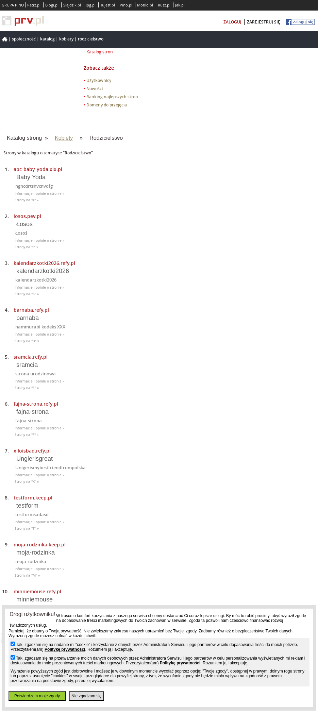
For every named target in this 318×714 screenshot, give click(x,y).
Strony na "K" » (27, 294)
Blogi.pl (51, 4)
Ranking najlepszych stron (112, 97)
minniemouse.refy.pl (37, 591)
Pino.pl (126, 4)
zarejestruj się (263, 22)
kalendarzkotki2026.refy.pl (44, 263)
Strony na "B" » (27, 341)
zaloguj (232, 22)
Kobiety (66, 39)
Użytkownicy (98, 80)
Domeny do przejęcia (106, 105)
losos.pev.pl (27, 216)
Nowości (94, 88)
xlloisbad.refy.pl (32, 450)
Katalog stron (99, 52)
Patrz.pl (33, 4)
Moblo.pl (145, 4)
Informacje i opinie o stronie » (40, 193)
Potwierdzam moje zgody (37, 696)
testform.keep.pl (33, 497)
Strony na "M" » (27, 575)
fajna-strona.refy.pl (36, 404)
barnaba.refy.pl (31, 310)
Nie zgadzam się (86, 696)
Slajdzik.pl (72, 4)
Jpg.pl (91, 4)
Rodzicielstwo (90, 39)
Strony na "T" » (27, 528)
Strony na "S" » (27, 388)
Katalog (47, 39)
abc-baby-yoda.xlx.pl (38, 169)
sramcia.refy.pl (31, 357)
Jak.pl (180, 4)
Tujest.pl (107, 4)
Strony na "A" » (27, 200)
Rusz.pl (164, 4)
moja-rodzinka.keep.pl (40, 544)
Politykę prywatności (65, 649)
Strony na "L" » (26, 247)
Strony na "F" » (27, 434)
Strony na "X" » (27, 481)
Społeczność (24, 39)
